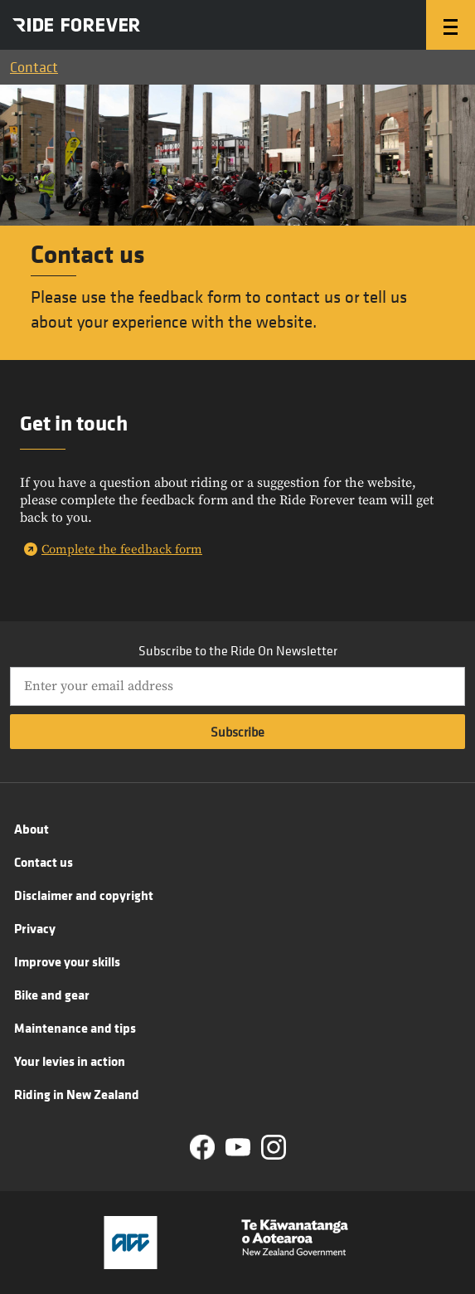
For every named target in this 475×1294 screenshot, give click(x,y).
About (31, 828)
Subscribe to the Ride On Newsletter (237, 650)
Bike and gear (52, 994)
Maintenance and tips (75, 1027)
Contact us (43, 862)
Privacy (35, 928)
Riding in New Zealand (76, 1094)
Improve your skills (67, 961)
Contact (34, 66)
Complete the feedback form (121, 549)
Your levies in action (69, 1061)
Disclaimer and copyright (83, 895)
